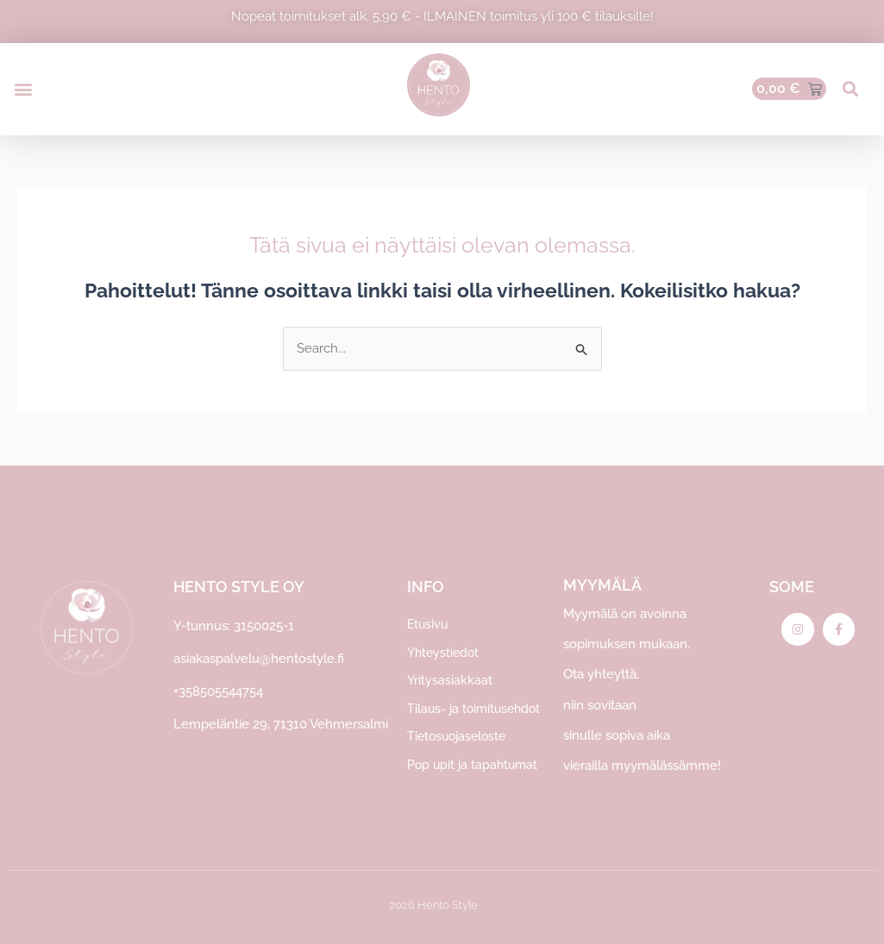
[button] (23, 89)
